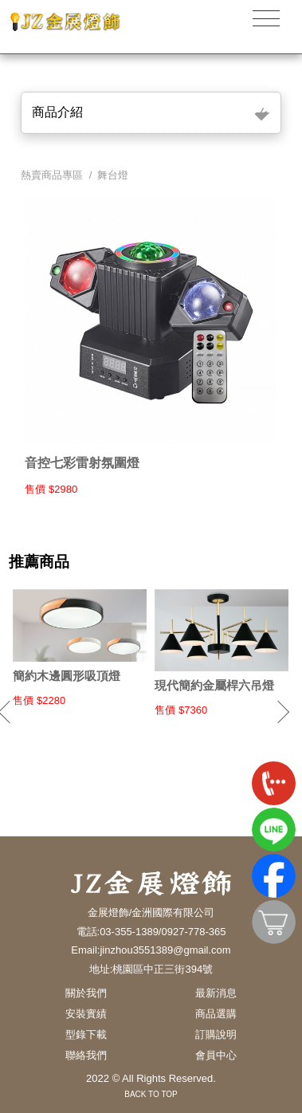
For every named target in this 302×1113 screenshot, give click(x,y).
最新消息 (216, 993)
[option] (80, 648)
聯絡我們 (86, 1055)
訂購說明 (216, 1034)
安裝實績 (86, 1014)
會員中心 (216, 1055)
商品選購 (216, 1014)
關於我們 (86, 993)
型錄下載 (86, 1034)
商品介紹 (57, 112)
